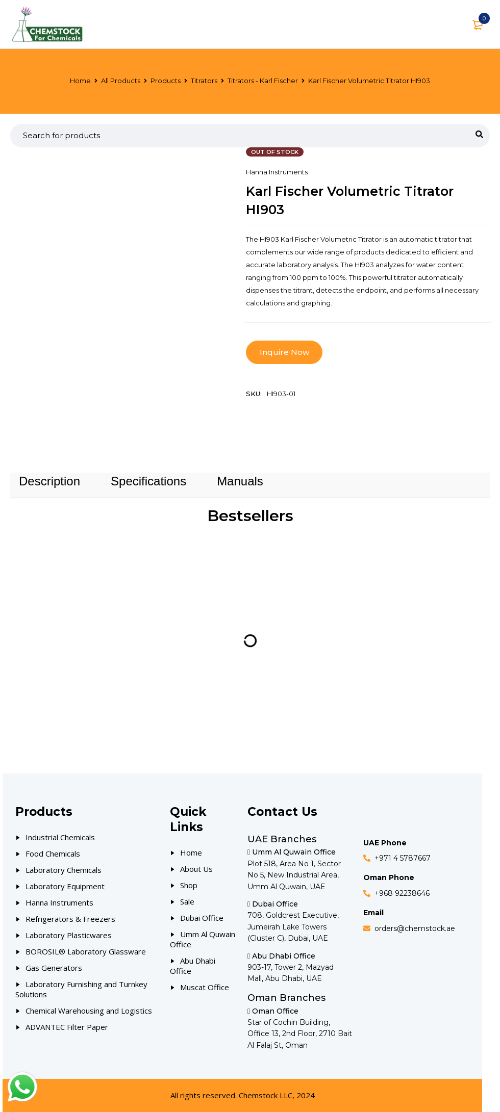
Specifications (148, 481)
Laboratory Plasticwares (69, 935)
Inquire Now (284, 352)
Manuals (240, 481)
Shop (188, 885)
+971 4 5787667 (402, 858)
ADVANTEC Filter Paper (67, 1027)
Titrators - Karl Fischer (263, 80)
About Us (196, 869)
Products (166, 80)
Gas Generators (54, 968)
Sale (187, 901)
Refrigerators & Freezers (70, 919)
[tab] (49, 481)
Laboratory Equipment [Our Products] (65, 886)
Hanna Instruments (277, 172)
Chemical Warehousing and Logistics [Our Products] (89, 1010)
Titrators (204, 80)
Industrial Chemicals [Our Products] (60, 837)
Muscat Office (204, 987)
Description (49, 481)
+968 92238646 (402, 893)
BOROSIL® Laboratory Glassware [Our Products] (86, 951)
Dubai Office (201, 918)
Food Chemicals (53, 853)
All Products (120, 80)
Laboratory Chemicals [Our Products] (64, 870)
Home (80, 80)
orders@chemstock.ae (414, 928)
